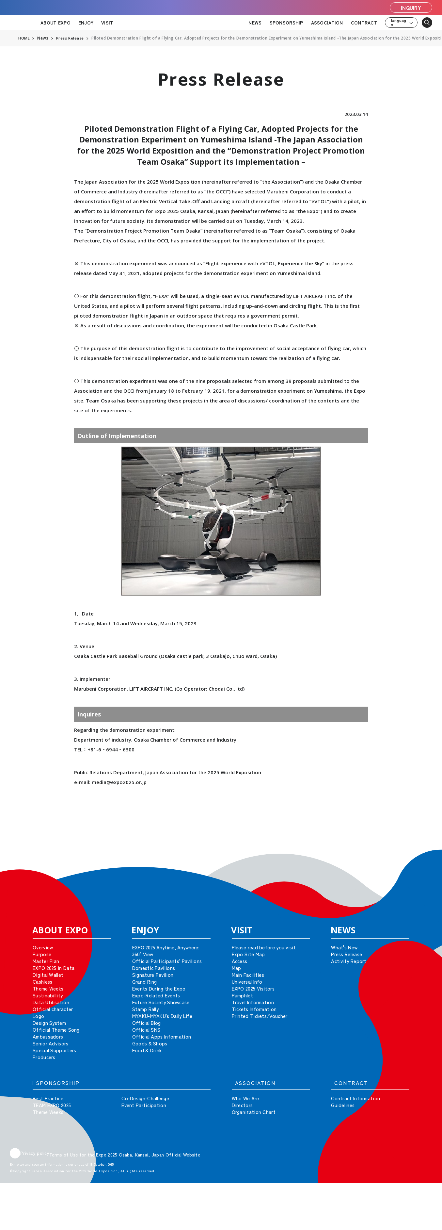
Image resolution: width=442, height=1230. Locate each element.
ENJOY (85, 22)
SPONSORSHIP (286, 22)
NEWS (254, 22)
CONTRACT (364, 22)
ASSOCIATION (327, 22)
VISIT (107, 22)
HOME (24, 38)
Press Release (70, 38)
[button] (422, 859)
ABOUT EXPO (55, 22)
